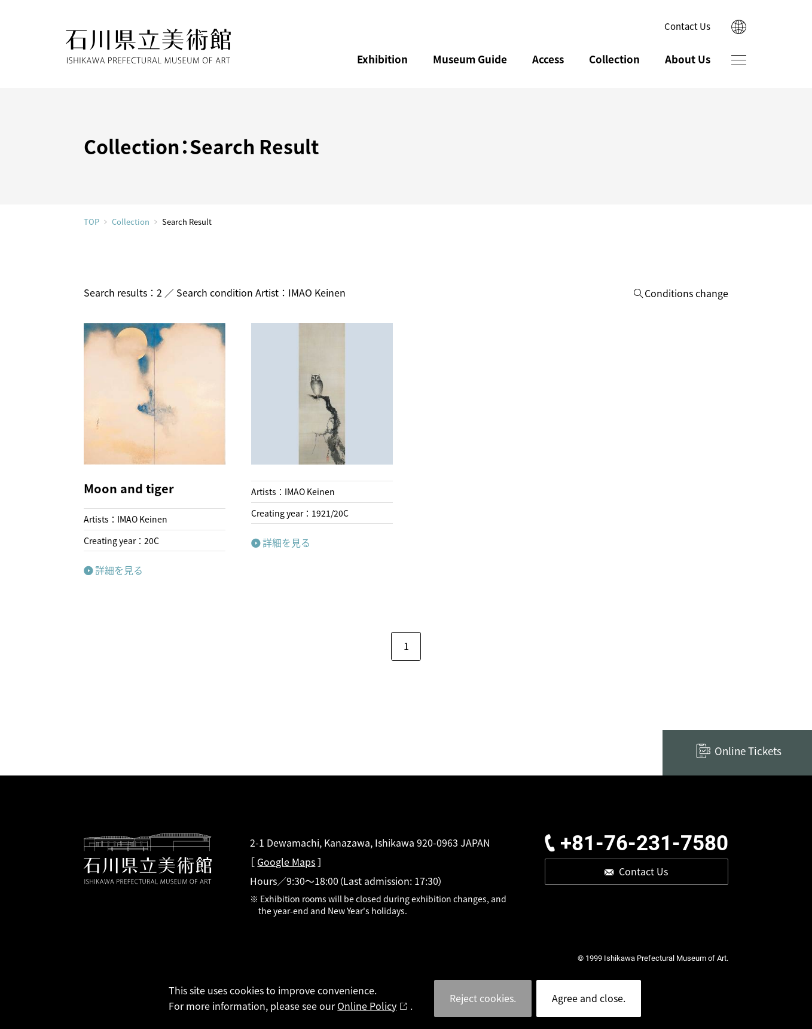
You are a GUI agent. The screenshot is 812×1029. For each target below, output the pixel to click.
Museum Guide (470, 58)
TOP (91, 221)
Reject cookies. (483, 998)
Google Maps (286, 861)
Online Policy (366, 1006)
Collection (614, 58)
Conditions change (686, 293)
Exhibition (382, 58)
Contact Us (687, 26)
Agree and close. (588, 998)
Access (548, 58)
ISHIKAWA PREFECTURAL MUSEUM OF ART (148, 46)
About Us (687, 58)
